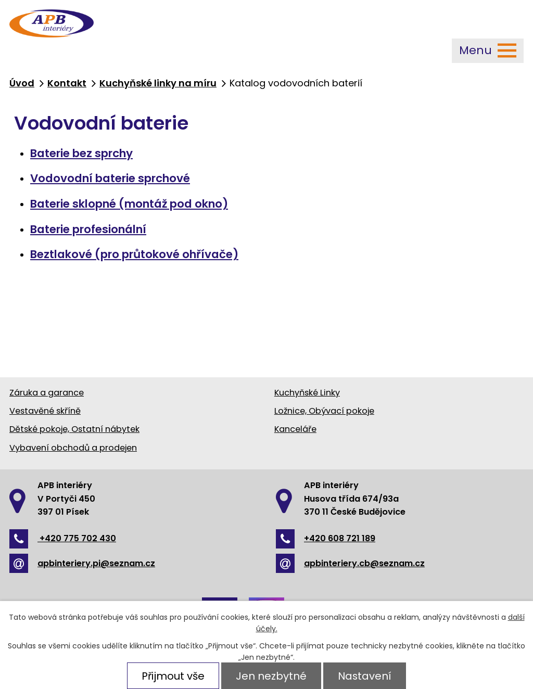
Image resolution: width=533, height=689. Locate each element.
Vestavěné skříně (45, 411)
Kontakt (66, 83)
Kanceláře (295, 429)
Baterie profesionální (88, 229)
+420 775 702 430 (62, 538)
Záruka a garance (46, 393)
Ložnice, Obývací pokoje (324, 411)
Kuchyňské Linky (307, 393)
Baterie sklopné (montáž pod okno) (129, 204)
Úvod (21, 83)
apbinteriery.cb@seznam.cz (350, 563)
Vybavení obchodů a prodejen (73, 448)
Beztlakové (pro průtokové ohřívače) (134, 254)
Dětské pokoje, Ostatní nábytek (74, 429)
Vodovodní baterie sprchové (110, 178)
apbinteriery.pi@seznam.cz (82, 563)
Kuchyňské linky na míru (158, 83)
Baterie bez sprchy (81, 153)
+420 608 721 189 (325, 538)
